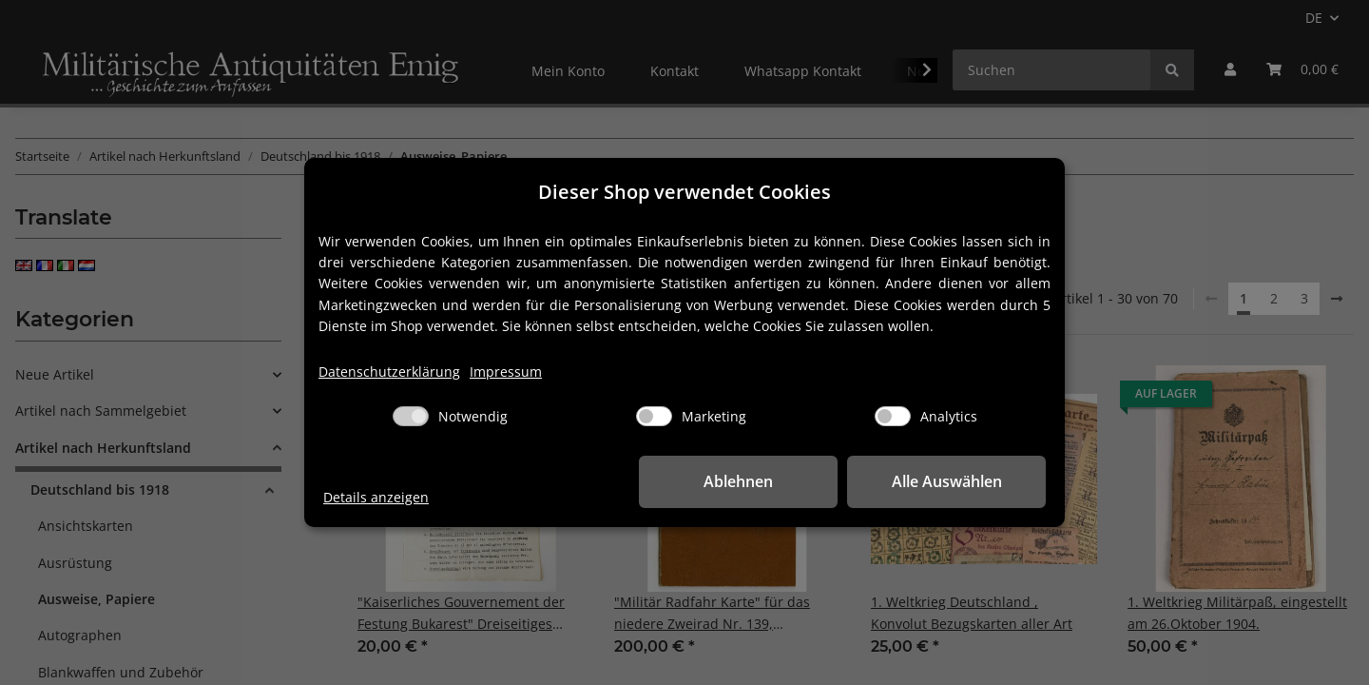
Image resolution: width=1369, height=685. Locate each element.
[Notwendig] (411, 416)
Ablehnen (751, 481)
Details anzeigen (376, 497)
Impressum (506, 371)
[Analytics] (893, 416)
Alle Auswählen (951, 481)
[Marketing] (654, 416)
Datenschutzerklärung (389, 371)
